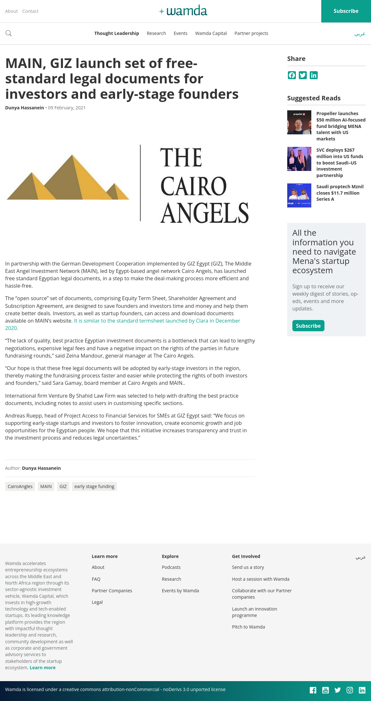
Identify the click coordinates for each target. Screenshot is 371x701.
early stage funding (94, 486)
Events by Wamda (180, 590)
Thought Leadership (116, 33)
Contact (30, 11)
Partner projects (251, 33)
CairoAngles (20, 486)
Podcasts (171, 567)
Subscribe (346, 10)
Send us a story (248, 567)
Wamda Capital (211, 33)
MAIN (46, 486)
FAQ (96, 579)
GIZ (63, 486)
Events (180, 33)
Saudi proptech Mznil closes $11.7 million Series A (340, 192)
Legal (97, 602)
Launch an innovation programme (254, 612)
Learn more (43, 667)
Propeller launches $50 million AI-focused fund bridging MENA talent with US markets (341, 125)
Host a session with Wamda (260, 579)
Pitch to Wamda (248, 627)
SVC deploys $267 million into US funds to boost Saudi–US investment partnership (339, 162)
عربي (360, 33)
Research (156, 33)
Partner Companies (112, 590)
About (11, 11)
